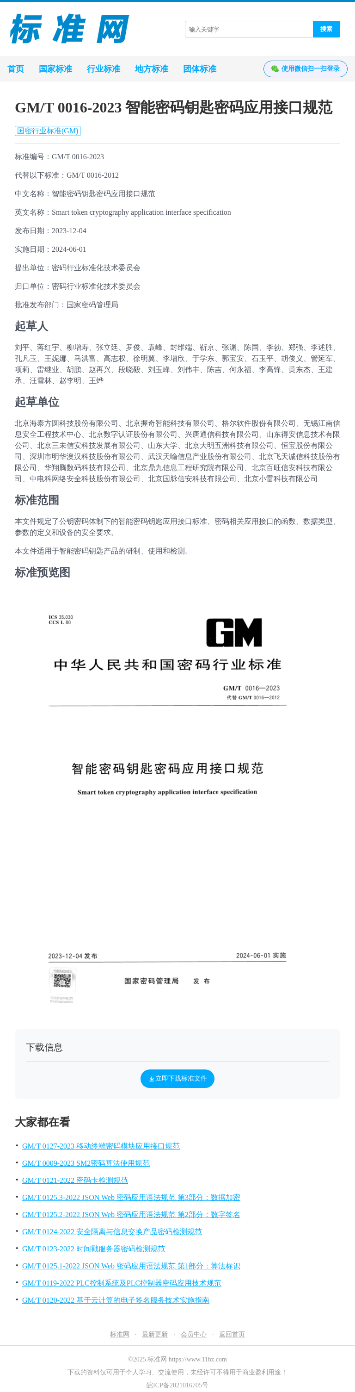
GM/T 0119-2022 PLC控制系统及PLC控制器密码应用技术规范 (121, 1283)
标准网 (119, 1334)
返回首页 (232, 1334)
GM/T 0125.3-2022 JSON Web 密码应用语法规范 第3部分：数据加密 (131, 1197)
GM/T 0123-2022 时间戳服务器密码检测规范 (93, 1249)
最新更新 (155, 1334)
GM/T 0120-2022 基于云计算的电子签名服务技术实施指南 (115, 1300)
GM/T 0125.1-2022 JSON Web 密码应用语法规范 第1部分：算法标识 (131, 1266)
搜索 (326, 28)
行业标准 (103, 69)
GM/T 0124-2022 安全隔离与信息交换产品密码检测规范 (112, 1232)
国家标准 (55, 69)
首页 (15, 69)
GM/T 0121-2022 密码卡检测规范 (75, 1180)
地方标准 (151, 69)
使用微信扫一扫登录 (305, 69)
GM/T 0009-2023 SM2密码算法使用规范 (86, 1163)
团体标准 (199, 69)
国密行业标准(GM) (47, 131)
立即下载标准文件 (177, 1078)
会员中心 (194, 1334)
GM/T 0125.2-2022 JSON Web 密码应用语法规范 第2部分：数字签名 (131, 1214)
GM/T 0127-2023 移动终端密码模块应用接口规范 (101, 1146)
